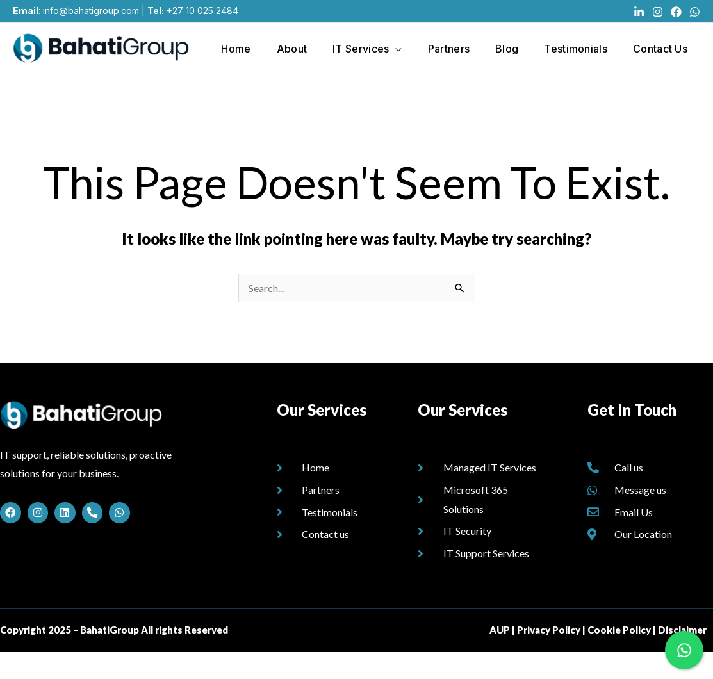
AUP (499, 656)
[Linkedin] (639, 11)
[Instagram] (657, 11)
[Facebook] (676, 11)
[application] (392, 47)
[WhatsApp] (694, 11)
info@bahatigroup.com (91, 10)
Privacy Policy (548, 656)
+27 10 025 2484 (202, 10)
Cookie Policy (619, 656)
